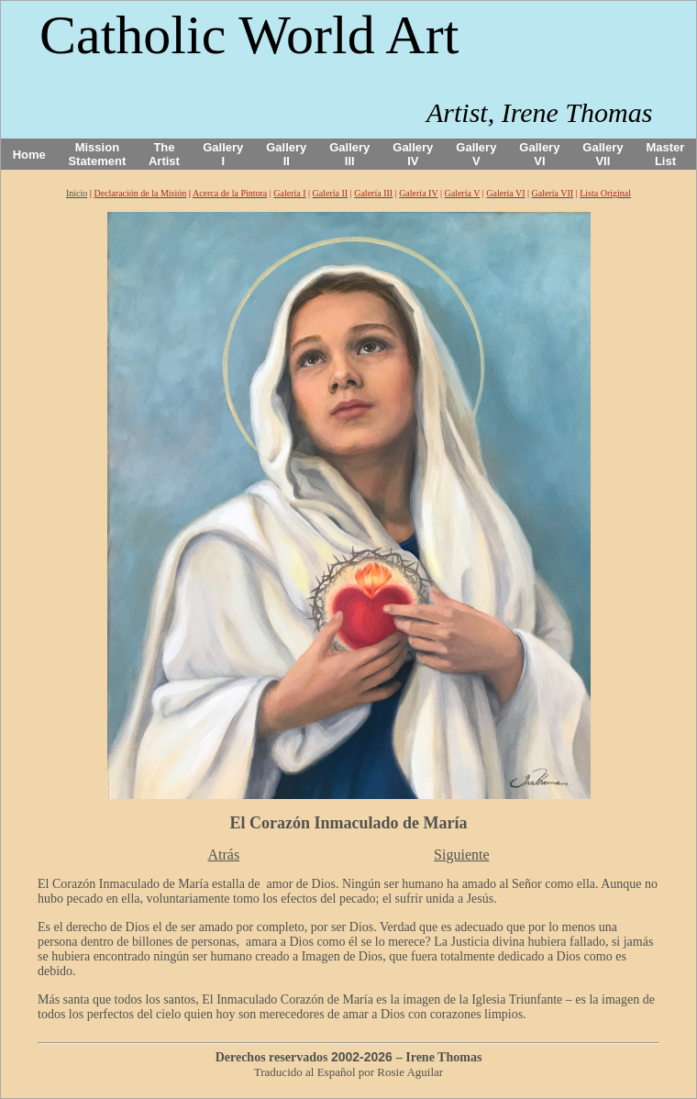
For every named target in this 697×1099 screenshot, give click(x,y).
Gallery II (286, 154)
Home (29, 154)
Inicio (76, 193)
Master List (666, 154)
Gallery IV (413, 154)
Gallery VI (539, 154)
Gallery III (349, 154)
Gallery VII (602, 154)
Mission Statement (97, 154)
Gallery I (223, 154)
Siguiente (461, 854)
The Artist (164, 154)
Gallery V (476, 154)
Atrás (223, 854)
